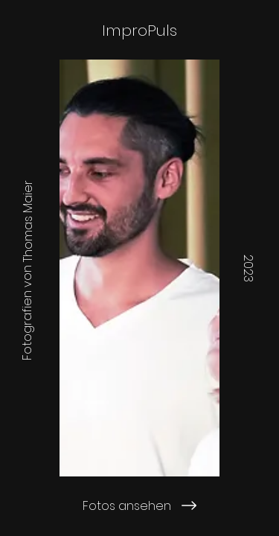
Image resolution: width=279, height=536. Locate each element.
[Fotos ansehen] (139, 505)
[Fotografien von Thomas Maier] (27, 268)
